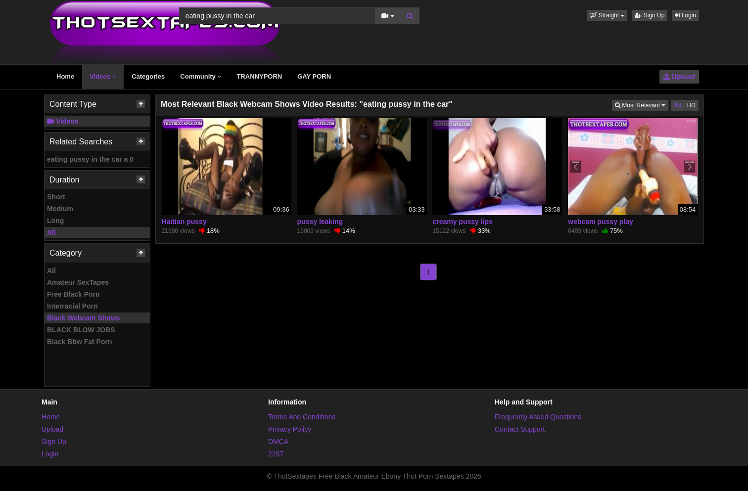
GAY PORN (314, 76)
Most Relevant (641, 104)
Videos (103, 76)
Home (65, 76)
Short (56, 197)
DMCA (278, 442)
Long (55, 220)
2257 (275, 454)
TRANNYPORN (259, 76)
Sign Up (649, 15)
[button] (607, 15)
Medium (60, 209)
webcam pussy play (600, 221)
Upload (679, 77)
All (51, 232)
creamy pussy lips (462, 221)
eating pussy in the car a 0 (90, 159)
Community (200, 76)
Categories (148, 76)
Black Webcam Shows (83, 318)
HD (691, 105)
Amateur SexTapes (78, 282)
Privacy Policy (289, 429)
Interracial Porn (72, 306)
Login (685, 15)
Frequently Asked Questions (538, 417)
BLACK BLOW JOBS (81, 330)
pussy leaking (320, 221)
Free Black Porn (73, 294)
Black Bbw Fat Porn (79, 342)
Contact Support (520, 429)
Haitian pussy (184, 221)
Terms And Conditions (301, 417)
